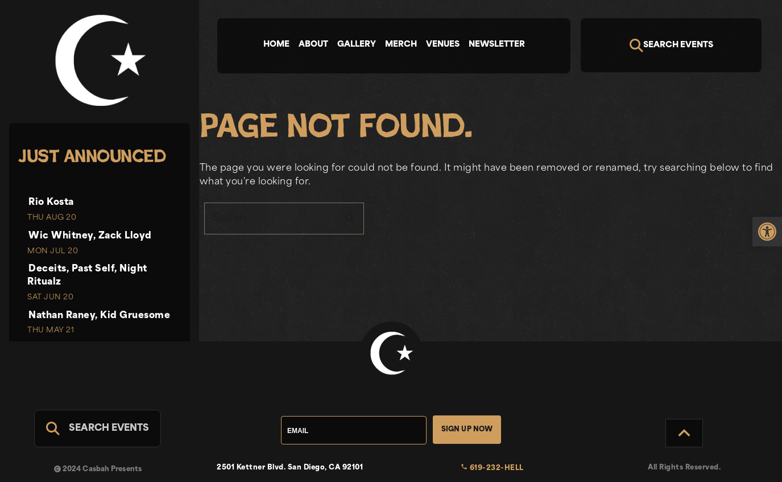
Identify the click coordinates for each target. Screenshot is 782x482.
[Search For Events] (97, 428)
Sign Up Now (467, 429)
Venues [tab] (443, 44)
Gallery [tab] (356, 44)
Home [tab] (276, 44)
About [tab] (313, 44)
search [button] (350, 218)
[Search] (671, 45)
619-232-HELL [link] (492, 468)
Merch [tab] (401, 44)
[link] (767, 231)
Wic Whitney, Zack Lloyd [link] (90, 236)
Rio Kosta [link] (51, 202)
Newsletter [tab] (497, 44)
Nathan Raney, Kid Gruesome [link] (99, 315)
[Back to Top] (684, 433)
